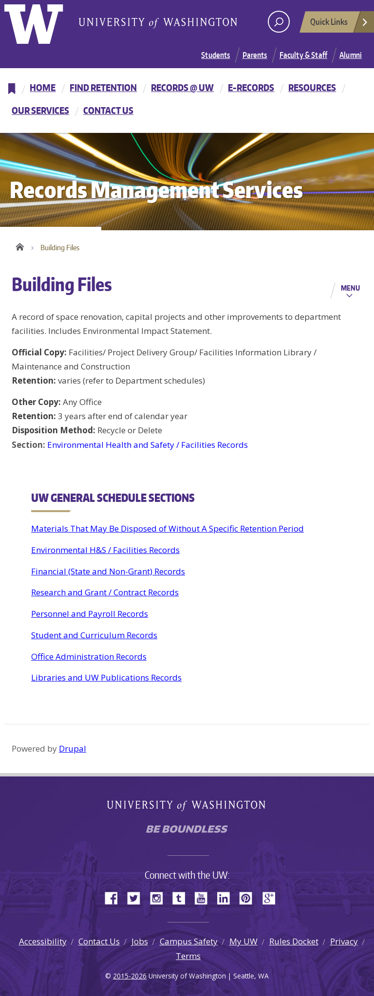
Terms (188, 955)
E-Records (251, 87)
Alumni (350, 55)
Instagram (160, 897)
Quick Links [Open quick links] (339, 24)
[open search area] (279, 22)
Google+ (272, 897)
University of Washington (44, 22)
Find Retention (103, 87)
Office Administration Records (89, 656)
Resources (312, 87)
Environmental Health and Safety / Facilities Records (147, 444)
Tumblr (182, 897)
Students (215, 55)
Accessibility (43, 941)
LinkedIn (227, 897)
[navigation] (187, 100)
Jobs (139, 941)
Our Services (40, 110)
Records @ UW (182, 87)
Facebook (115, 897)
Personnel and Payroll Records (89, 613)
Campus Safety (189, 941)
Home (43, 87)
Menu (350, 287)
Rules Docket (293, 941)
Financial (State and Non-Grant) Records (108, 571)
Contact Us (108, 110)
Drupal (72, 748)
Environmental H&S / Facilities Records (105, 549)
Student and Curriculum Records (94, 635)
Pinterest (249, 897)
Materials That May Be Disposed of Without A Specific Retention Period (167, 528)
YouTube (204, 897)
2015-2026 (130, 975)
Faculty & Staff (303, 55)
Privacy (344, 941)
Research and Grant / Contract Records (105, 592)
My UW (243, 941)
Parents (255, 55)
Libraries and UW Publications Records (106, 677)
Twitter (137, 897)
